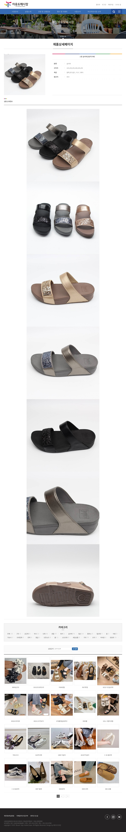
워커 (62, 634)
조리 (94, 637)
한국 (61, 77)
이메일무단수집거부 (22, 816)
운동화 (113, 637)
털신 (81, 634)
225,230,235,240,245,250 (68, 68)
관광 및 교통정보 (44, 11)
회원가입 (110, 4)
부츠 (36, 634)
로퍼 (30, 637)
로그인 (104, 4)
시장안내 (15, 11)
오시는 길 (118, 4)
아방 (115, 634)
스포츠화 (65, 637)
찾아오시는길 (34, 816)
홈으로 (98, 4)
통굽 (38, 637)
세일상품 (76, 637)
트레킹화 (20, 637)
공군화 (27, 634)
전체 (10, 634)
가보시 (10, 637)
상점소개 (28, 11)
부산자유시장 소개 (94, 11)
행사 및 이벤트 (62, 11)
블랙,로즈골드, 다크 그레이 (68, 72)
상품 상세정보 (8, 101)
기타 (86, 637)
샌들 (54, 634)
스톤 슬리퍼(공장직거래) (87, 56)
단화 (45, 634)
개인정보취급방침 (9, 816)
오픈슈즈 (47, 637)
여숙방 (103, 637)
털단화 (100, 634)
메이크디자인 (57, 825)
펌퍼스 (90, 634)
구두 (18, 634)
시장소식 (77, 11)
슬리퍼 (62, 64)
